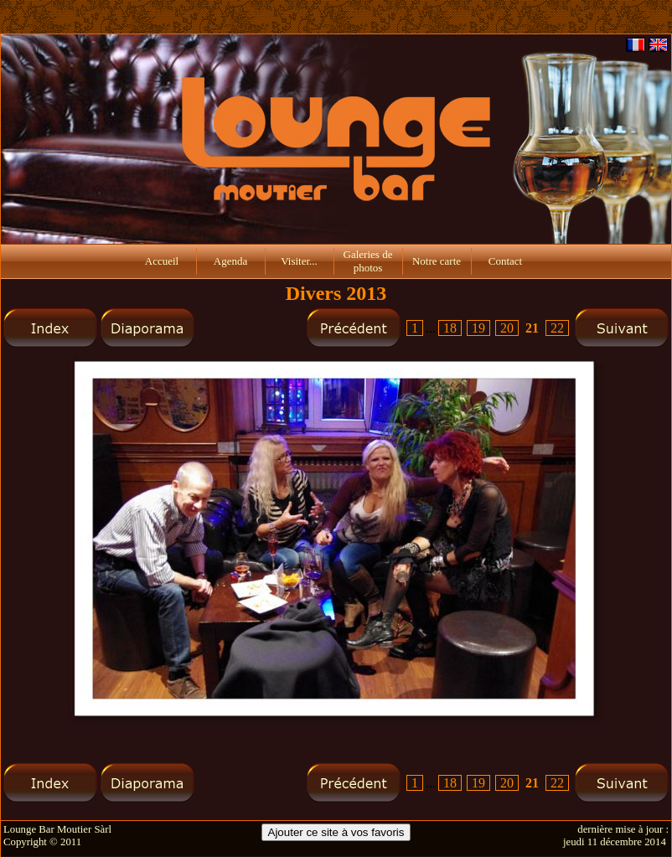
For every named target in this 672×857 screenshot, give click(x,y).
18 (450, 328)
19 (478, 328)
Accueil (161, 261)
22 (557, 328)
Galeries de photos (368, 261)
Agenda (230, 261)
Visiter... (299, 261)
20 (507, 328)
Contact (505, 261)
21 (532, 328)
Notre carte (436, 261)
